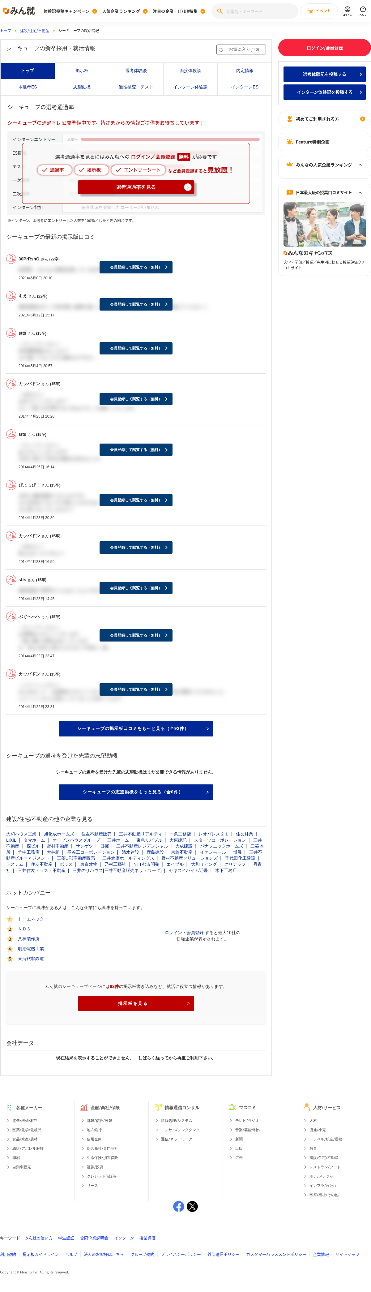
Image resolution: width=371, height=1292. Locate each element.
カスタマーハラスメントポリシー (276, 1254)
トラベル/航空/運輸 (325, 1139)
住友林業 (244, 833)
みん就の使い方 (38, 1238)
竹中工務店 (29, 852)
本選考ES (27, 86)
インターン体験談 (190, 86)
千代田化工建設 (240, 858)
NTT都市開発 (146, 864)
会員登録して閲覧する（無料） (136, 267)
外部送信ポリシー (223, 1254)
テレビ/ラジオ (247, 1120)
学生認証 (66, 1238)
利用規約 (8, 1254)
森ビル (33, 845)
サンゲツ (84, 845)
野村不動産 (57, 845)
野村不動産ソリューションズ (189, 858)
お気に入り (244, 49)
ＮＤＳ (24, 928)
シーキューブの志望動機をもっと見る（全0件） (146, 791)
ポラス (66, 864)
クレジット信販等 (102, 1176)
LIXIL (11, 840)
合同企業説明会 (94, 1238)
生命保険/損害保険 (102, 1158)
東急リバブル (149, 840)
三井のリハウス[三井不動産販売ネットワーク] (117, 870)
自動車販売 (21, 1167)
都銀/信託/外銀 (99, 1120)
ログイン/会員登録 (325, 48)
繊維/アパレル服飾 (28, 1148)
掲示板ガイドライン (41, 1254)
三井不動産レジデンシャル (142, 845)
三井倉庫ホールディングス (128, 858)
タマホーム (34, 840)
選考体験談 (136, 70)
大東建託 (178, 840)
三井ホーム (118, 840)
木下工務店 (226, 870)
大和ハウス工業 (21, 833)
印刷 (16, 1158)
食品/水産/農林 (25, 1139)
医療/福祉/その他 (324, 1195)
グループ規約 (142, 1254)
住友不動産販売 (96, 833)
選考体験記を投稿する (324, 74)
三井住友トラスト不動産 (42, 870)
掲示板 (81, 70)
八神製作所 (29, 938)
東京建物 (88, 864)
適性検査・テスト (136, 86)
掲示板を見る (154, 1003)
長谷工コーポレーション (91, 852)
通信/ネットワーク (176, 1139)
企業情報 (321, 1254)
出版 (239, 1148)
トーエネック (31, 918)
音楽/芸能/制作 (248, 1130)
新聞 (239, 1139)
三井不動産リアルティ (140, 833)
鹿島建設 (155, 852)
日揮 (104, 845)
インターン (124, 1238)
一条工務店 (180, 833)
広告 (239, 1158)
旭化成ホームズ (59, 833)
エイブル (175, 864)
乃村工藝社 (115, 864)
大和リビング (204, 864)
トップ (5, 30)
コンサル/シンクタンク (180, 1130)
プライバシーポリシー (181, 1254)
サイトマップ (347, 1254)
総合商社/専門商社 (102, 1148)
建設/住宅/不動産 (34, 30)
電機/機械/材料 (25, 1120)
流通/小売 (317, 1130)
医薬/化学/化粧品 (26, 1130)
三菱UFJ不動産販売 (76, 858)
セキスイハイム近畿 (188, 870)
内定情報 (245, 70)
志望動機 (82, 86)
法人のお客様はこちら (104, 1254)
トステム (14, 864)
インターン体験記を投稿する (325, 92)
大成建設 (184, 845)
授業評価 (147, 1238)
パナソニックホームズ (221, 845)
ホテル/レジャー (323, 1176)
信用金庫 (94, 1139)
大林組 (53, 852)
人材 (313, 1120)
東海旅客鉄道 (31, 958)
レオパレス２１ (213, 833)
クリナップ (235, 864)
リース (92, 1185)
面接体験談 (190, 70)
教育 (313, 1148)
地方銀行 (94, 1130)
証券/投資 (95, 1167)
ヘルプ (71, 1254)
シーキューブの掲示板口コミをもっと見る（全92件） (143, 728)
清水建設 (130, 852)
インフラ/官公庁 (323, 1185)
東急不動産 (182, 852)
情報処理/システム (176, 1120)
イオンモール (213, 852)
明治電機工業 (31, 948)
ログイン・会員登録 (184, 932)
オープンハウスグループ (76, 840)
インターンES (244, 86)
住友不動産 (42, 864)
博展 (237, 852)
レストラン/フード (325, 1167)
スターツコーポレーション (220, 840)
